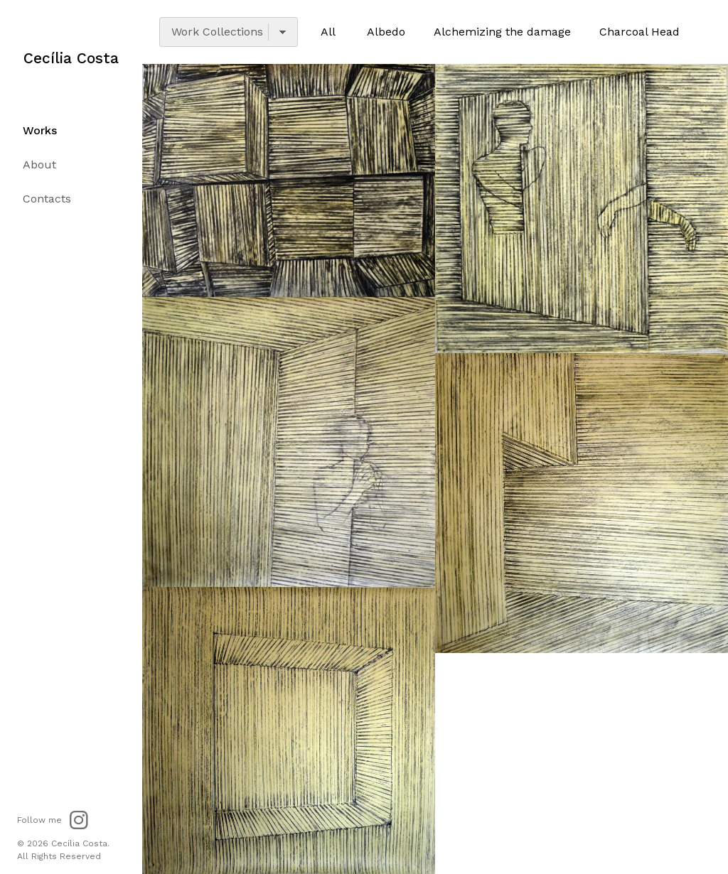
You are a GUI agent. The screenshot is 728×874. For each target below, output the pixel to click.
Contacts (47, 199)
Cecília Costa (71, 58)
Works (40, 131)
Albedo (386, 31)
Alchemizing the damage (502, 31)
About (39, 165)
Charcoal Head (639, 31)
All (328, 31)
